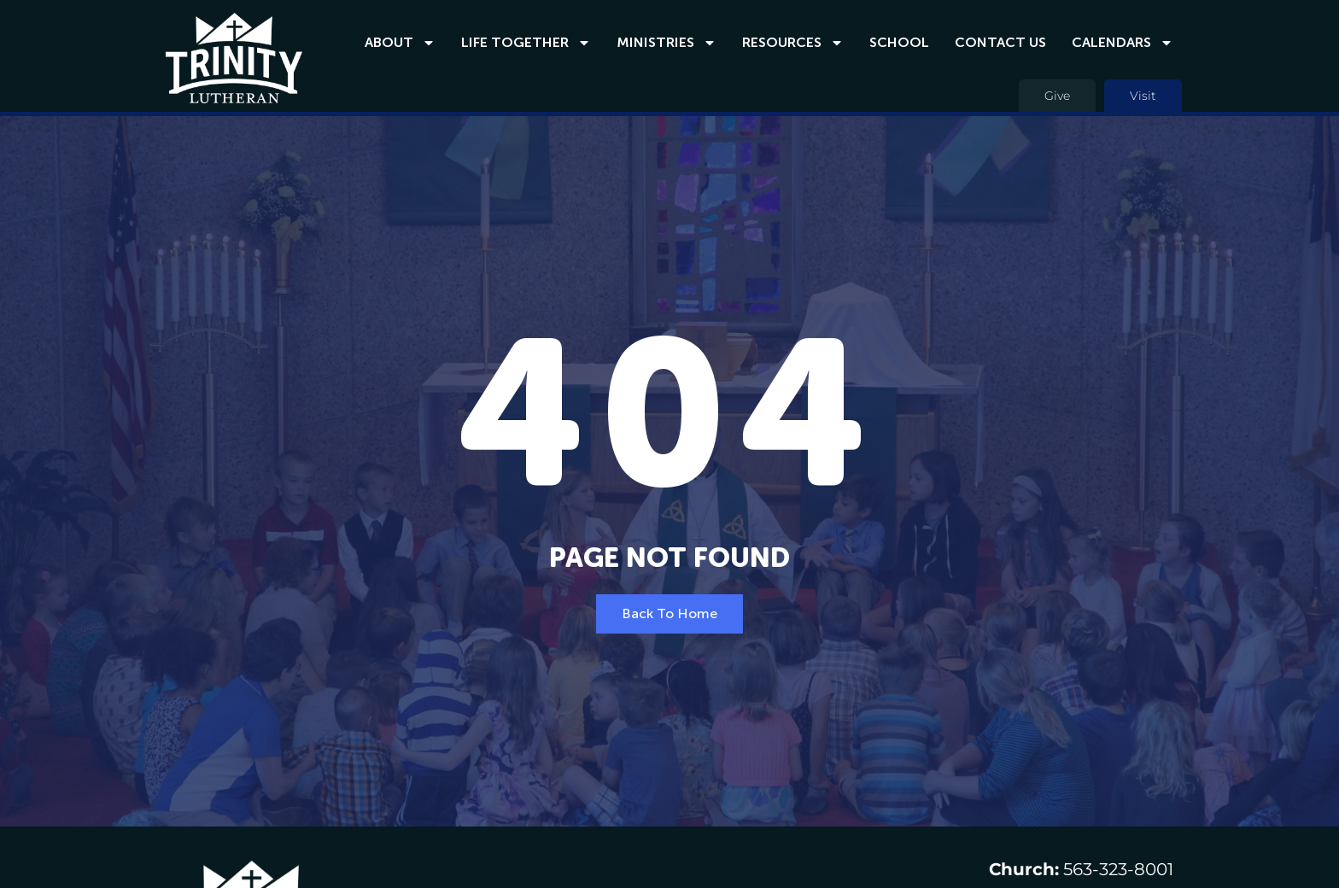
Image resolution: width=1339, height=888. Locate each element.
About (400, 42)
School (899, 42)
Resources (793, 42)
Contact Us (1000, 42)
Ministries (666, 42)
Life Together (526, 42)
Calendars (1122, 42)
